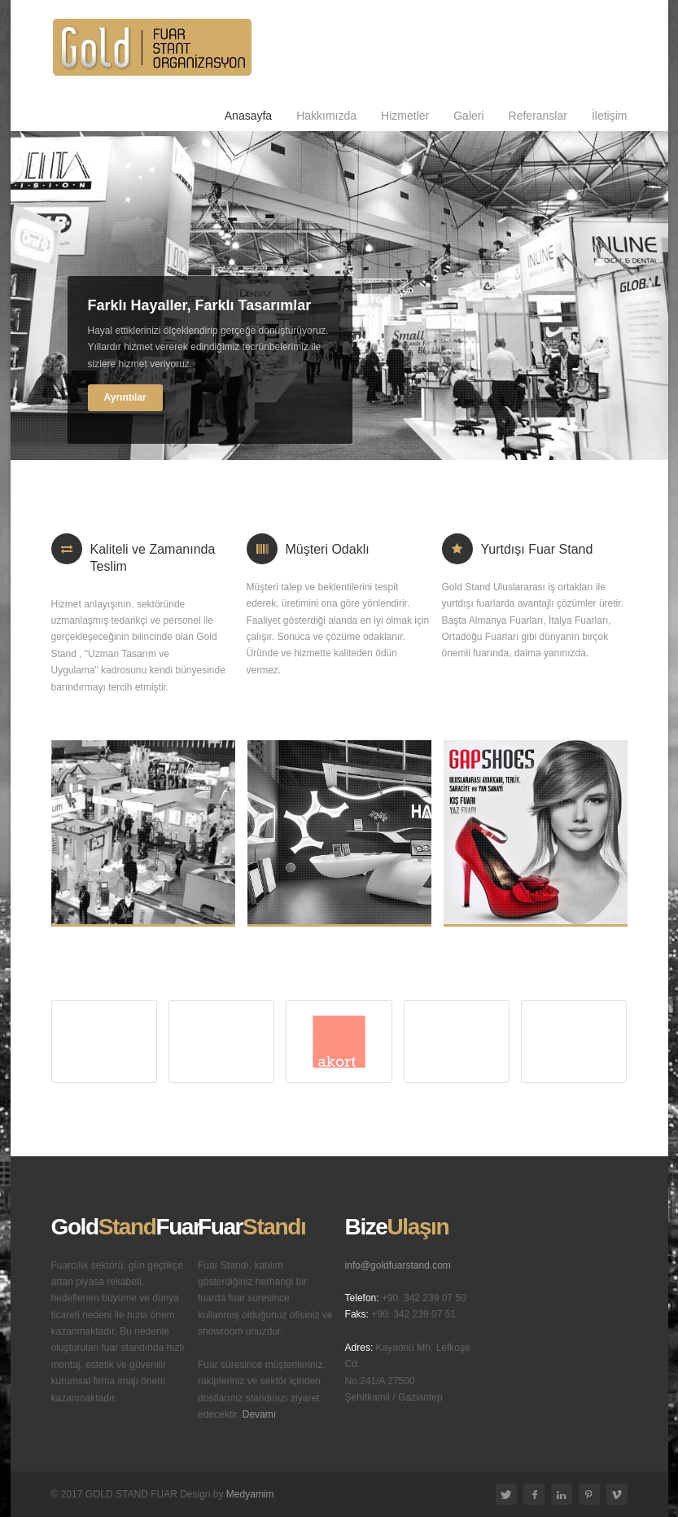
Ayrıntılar (125, 397)
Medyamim (250, 1494)
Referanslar (538, 115)
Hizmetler (405, 115)
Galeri (468, 115)
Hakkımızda (326, 115)
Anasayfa (248, 115)
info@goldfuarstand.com (398, 1265)
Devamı (259, 1414)
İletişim (610, 115)
